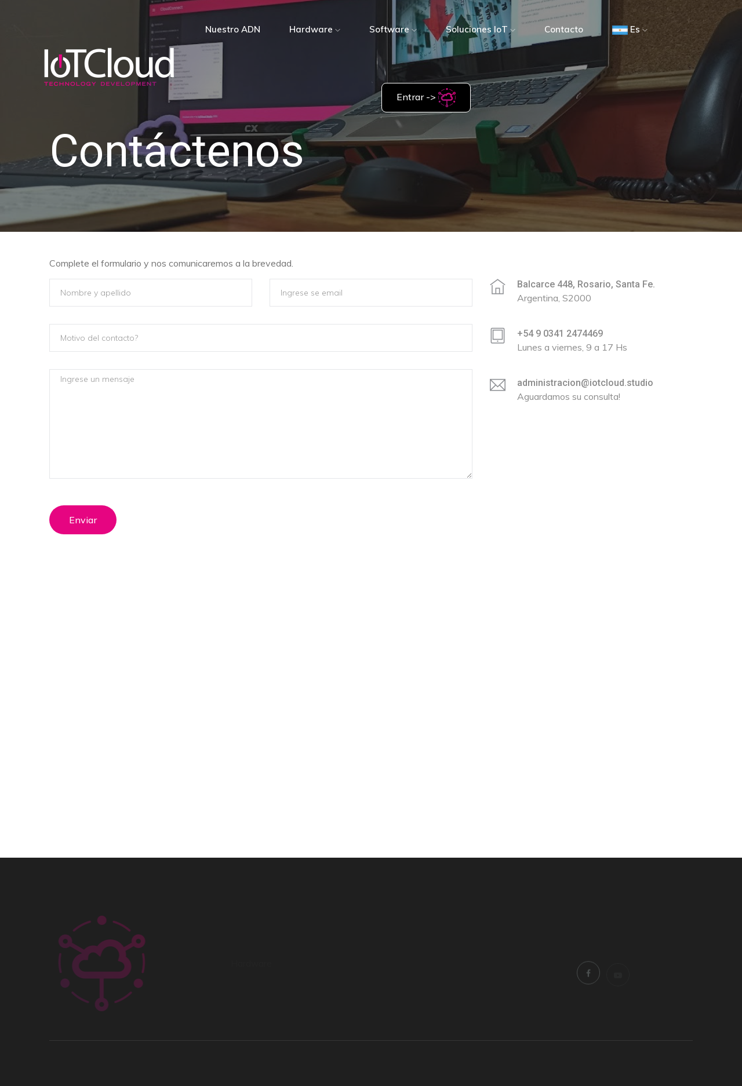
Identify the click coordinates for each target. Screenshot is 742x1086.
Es (630, 29)
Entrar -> (426, 97)
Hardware (314, 29)
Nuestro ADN (232, 29)
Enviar (83, 520)
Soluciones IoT (480, 29)
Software (393, 29)
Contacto (563, 29)
